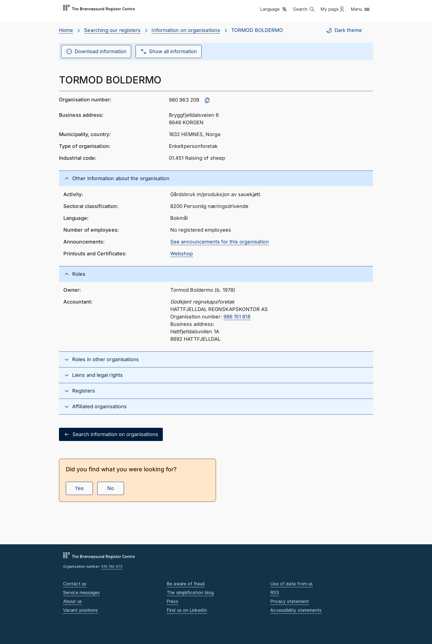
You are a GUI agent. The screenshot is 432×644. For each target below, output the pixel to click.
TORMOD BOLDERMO (257, 30)
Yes (79, 488)
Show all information (168, 51)
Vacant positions (80, 610)
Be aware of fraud (186, 583)
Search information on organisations (111, 434)
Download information (96, 51)
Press (172, 601)
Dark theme (344, 30)
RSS (274, 592)
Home (66, 30)
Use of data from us (291, 583)
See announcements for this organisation (219, 242)
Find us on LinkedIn (187, 610)
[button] (274, 9)
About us (72, 601)
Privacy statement (289, 601)
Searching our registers (112, 30)
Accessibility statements (296, 610)
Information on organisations (186, 30)
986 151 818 (236, 317)
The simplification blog (190, 592)
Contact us (74, 583)
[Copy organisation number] (207, 100)
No (110, 488)
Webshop (181, 253)
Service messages (81, 592)
